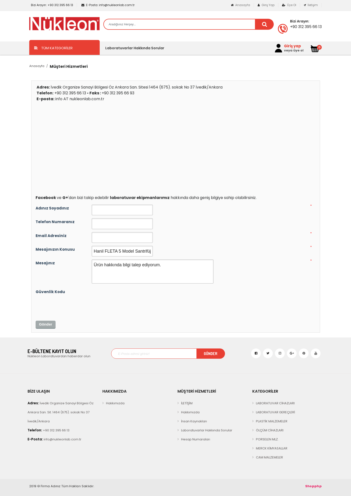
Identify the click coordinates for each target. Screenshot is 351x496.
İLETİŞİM (187, 403)
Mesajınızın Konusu (55, 249)
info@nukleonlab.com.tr (108, 5)
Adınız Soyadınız (52, 208)
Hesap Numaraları (195, 439)
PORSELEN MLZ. (267, 439)
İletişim (311, 5)
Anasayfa (240, 5)
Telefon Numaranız (55, 221)
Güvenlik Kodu (50, 291)
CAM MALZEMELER (269, 457)
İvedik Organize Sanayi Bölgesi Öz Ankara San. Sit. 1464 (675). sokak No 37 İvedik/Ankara (61, 412)
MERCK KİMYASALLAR (271, 448)
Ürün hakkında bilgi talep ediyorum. (153, 271)
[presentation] (73, 305)
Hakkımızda (115, 403)
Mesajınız (45, 263)
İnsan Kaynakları (194, 421)
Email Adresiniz (51, 235)
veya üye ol (293, 50)
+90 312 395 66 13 (51, 5)
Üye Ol (289, 5)
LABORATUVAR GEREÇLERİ (275, 412)
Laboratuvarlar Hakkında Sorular (134, 48)
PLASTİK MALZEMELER (271, 421)
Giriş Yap (266, 5)
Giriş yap (292, 46)
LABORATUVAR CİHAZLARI (275, 403)
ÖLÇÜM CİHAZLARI (269, 430)
